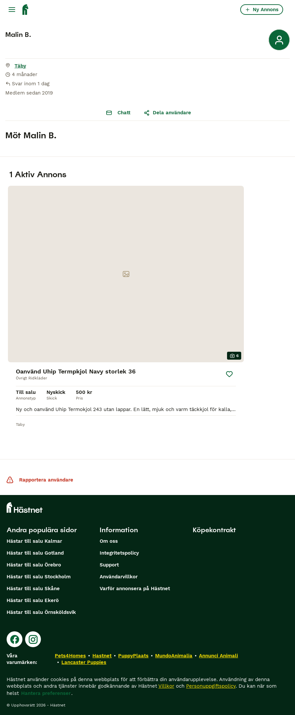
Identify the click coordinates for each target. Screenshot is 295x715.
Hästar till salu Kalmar (34, 541)
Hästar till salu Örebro (34, 565)
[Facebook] (14, 639)
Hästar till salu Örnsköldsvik (41, 612)
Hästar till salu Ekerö (33, 600)
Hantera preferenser (46, 693)
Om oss (109, 541)
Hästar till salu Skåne (33, 588)
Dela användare (167, 112)
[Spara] (229, 374)
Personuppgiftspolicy (211, 686)
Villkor (166, 686)
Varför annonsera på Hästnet (135, 588)
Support (109, 565)
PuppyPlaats (133, 656)
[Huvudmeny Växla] (11, 9)
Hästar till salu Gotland (35, 553)
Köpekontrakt (214, 530)
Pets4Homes (70, 656)
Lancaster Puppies (83, 662)
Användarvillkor (119, 577)
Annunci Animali (218, 656)
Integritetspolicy (119, 553)
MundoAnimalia (173, 656)
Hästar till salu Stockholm (39, 577)
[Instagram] (33, 639)
